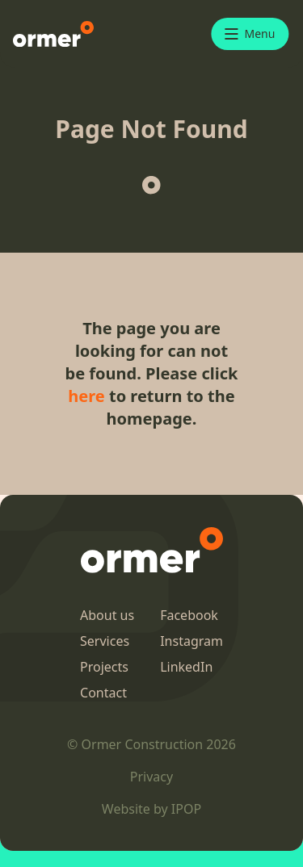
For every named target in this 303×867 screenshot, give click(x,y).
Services (104, 641)
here (86, 396)
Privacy (151, 776)
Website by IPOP (151, 809)
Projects (104, 667)
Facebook (189, 615)
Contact (103, 693)
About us (107, 615)
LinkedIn (186, 667)
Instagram (191, 641)
